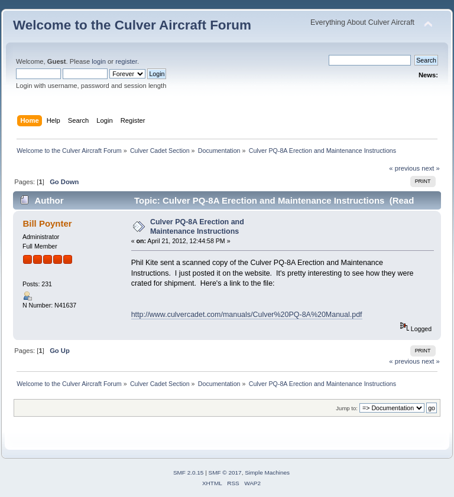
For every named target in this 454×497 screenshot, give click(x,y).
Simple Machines (267, 472)
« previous (404, 168)
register (126, 61)
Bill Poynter (47, 223)
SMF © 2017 (225, 472)
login (99, 61)
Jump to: (347, 408)
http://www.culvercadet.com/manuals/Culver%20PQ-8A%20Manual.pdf (246, 314)
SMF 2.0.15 (188, 472)
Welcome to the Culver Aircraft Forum (132, 25)
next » (430, 168)
